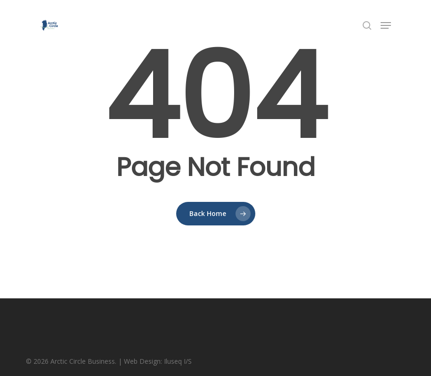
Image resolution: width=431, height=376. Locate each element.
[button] (386, 25)
